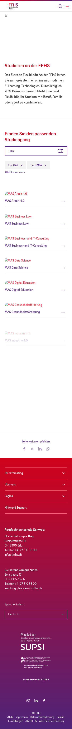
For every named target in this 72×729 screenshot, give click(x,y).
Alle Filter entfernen (15, 172)
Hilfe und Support (16, 507)
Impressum (22, 717)
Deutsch (13, 614)
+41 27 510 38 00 (26, 550)
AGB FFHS (31, 721)
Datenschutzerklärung (42, 717)
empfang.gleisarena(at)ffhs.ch (23, 588)
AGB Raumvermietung (51, 721)
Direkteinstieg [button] (14, 473)
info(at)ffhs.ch (13, 554)
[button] (24, 449)
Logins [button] (9, 496)
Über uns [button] (10, 484)
